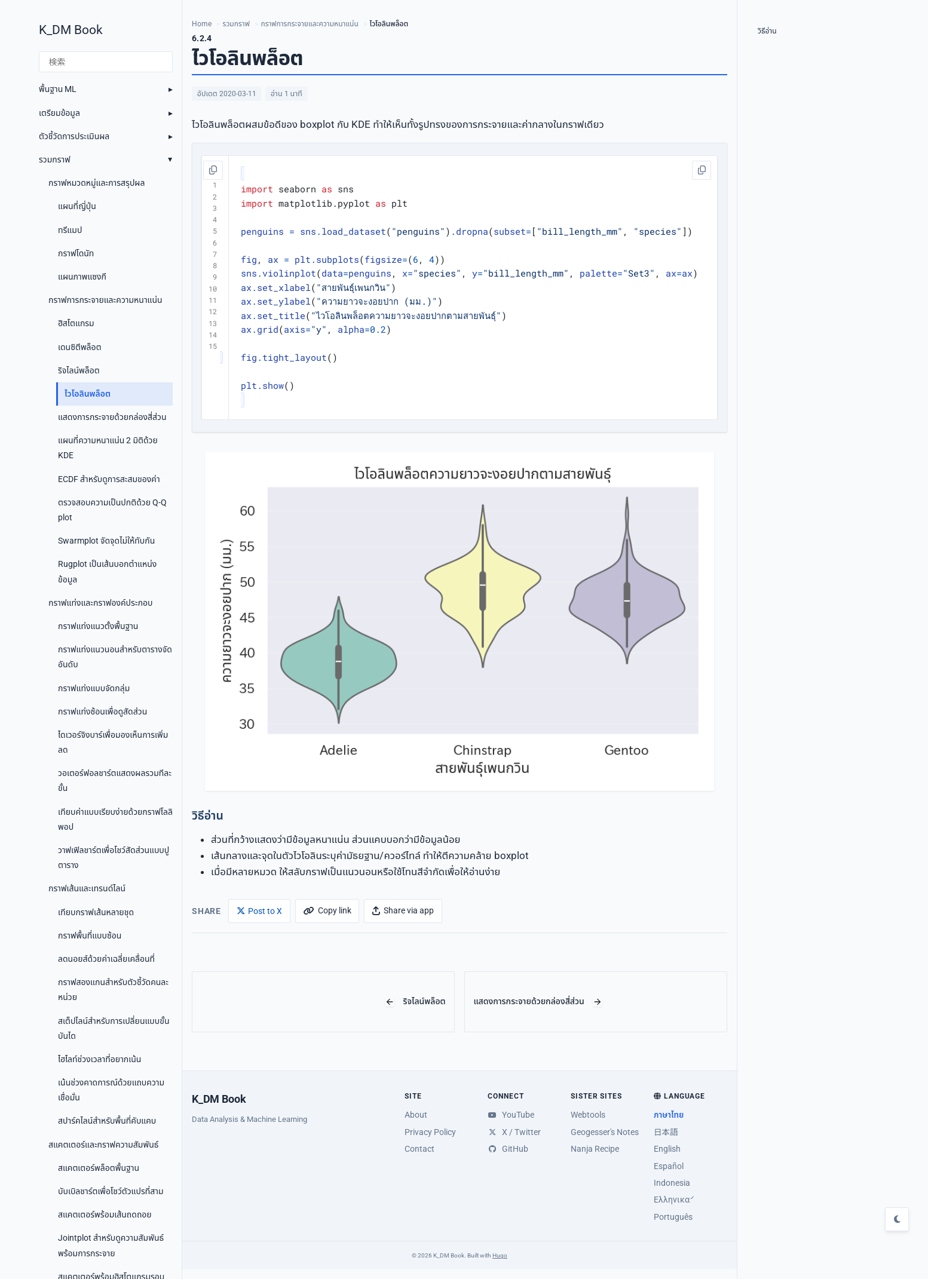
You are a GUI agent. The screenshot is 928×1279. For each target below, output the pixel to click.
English (667, 1149)
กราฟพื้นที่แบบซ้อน (89, 935)
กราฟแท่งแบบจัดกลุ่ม (94, 688)
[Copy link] (327, 910)
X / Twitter (514, 1132)
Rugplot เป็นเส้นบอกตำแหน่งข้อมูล (107, 571)
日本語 (666, 1132)
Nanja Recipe (595, 1149)
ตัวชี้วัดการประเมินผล (74, 136)
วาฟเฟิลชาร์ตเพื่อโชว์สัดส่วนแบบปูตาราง (113, 857)
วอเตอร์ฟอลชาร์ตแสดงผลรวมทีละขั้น (114, 780)
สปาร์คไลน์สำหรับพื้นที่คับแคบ (107, 1120)
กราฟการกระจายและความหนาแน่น (105, 300)
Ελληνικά (672, 1199)
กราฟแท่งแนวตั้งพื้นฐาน (98, 626)
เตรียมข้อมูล (59, 113)
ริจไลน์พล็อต (79, 370)
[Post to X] (259, 910)
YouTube (511, 1114)
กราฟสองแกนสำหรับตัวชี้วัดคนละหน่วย (113, 989)
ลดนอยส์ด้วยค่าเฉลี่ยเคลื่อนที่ (106, 959)
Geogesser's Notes (605, 1132)
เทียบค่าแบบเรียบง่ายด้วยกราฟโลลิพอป (115, 819)
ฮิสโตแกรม (76, 323)
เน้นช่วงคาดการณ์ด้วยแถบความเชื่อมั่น (111, 1090)
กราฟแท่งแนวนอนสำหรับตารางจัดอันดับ (115, 657)
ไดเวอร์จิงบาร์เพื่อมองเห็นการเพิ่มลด (113, 742)
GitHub (508, 1149)
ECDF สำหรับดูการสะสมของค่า (109, 479)
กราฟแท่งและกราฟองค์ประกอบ (100, 603)
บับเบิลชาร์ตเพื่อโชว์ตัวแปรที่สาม (111, 1191)
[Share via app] (403, 910)
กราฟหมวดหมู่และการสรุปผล (96, 183)
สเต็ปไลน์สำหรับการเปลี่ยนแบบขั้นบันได (113, 1028)
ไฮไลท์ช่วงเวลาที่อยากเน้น (99, 1059)
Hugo (499, 1255)
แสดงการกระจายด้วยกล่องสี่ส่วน (112, 417)
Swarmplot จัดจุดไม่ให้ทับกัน (106, 540)
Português (673, 1217)
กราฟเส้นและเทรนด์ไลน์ (86, 888)
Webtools (588, 1114)
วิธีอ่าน (767, 31)
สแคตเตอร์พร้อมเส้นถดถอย (105, 1214)
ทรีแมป (70, 230)
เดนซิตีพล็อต (80, 347)
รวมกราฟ (55, 159)
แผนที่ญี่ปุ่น (77, 206)
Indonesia (672, 1183)
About (416, 1114)
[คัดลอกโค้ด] (213, 170)
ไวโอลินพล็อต (88, 393)
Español (669, 1166)
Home (202, 24)
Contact (419, 1149)
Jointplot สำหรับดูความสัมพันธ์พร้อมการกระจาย (111, 1245)
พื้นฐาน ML (57, 89)
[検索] (106, 62)
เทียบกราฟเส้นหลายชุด (96, 912)
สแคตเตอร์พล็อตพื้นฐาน (98, 1168)
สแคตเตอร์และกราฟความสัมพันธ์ (103, 1144)
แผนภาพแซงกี (82, 276)
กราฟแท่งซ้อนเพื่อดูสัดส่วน (102, 711)
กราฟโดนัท (76, 253)
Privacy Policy (430, 1132)
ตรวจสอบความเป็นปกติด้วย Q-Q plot (112, 510)
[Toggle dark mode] (897, 1219)
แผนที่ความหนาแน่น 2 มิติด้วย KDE (108, 447)
